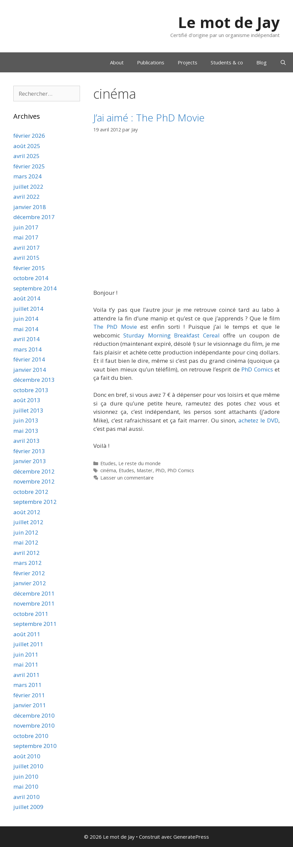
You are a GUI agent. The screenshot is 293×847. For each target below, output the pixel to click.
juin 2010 (25, 776)
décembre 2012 (34, 471)
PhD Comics (257, 369)
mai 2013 (25, 431)
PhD (160, 470)
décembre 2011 (34, 593)
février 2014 (29, 359)
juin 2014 (25, 318)
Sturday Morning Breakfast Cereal (171, 335)
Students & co (227, 62)
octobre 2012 (30, 492)
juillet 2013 (28, 410)
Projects (187, 62)
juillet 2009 (28, 807)
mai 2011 (25, 664)
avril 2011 (26, 675)
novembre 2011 (34, 603)
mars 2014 (27, 349)
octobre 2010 (30, 736)
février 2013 (29, 451)
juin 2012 (25, 532)
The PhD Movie (115, 326)
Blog (261, 62)
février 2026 (29, 135)
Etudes (108, 463)
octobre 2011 (30, 614)
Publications (150, 62)
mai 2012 (25, 542)
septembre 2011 (35, 624)
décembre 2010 (34, 715)
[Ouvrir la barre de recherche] (283, 62)
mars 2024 (27, 176)
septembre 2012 (35, 502)
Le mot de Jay (229, 22)
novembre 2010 (34, 725)
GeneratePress (191, 836)
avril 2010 (26, 797)
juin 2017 (25, 227)
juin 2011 (25, 654)
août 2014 (26, 298)
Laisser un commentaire (127, 478)
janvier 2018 (29, 207)
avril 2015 (26, 257)
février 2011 (29, 695)
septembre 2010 (35, 746)
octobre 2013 (30, 390)
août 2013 (26, 400)
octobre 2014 (30, 278)
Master (145, 470)
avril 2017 (26, 247)
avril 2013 (26, 441)
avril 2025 (26, 156)
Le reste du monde (139, 463)
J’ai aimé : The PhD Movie (149, 117)
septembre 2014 (35, 288)
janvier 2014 (29, 369)
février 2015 (29, 268)
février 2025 (29, 166)
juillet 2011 (28, 644)
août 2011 (26, 634)
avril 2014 (26, 339)
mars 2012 (27, 563)
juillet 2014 (28, 308)
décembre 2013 (34, 379)
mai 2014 (25, 329)
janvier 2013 (29, 461)
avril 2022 (26, 196)
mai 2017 (25, 237)
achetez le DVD (258, 420)
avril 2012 (26, 553)
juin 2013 (25, 420)
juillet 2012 (28, 522)
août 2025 (26, 146)
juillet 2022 (28, 186)
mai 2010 (25, 786)
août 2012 (26, 512)
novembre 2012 (34, 481)
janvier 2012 (29, 583)
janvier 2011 (29, 705)
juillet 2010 (28, 766)
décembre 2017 (34, 217)
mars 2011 (27, 685)
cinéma (108, 470)
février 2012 (29, 573)
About (117, 62)
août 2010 (26, 756)
